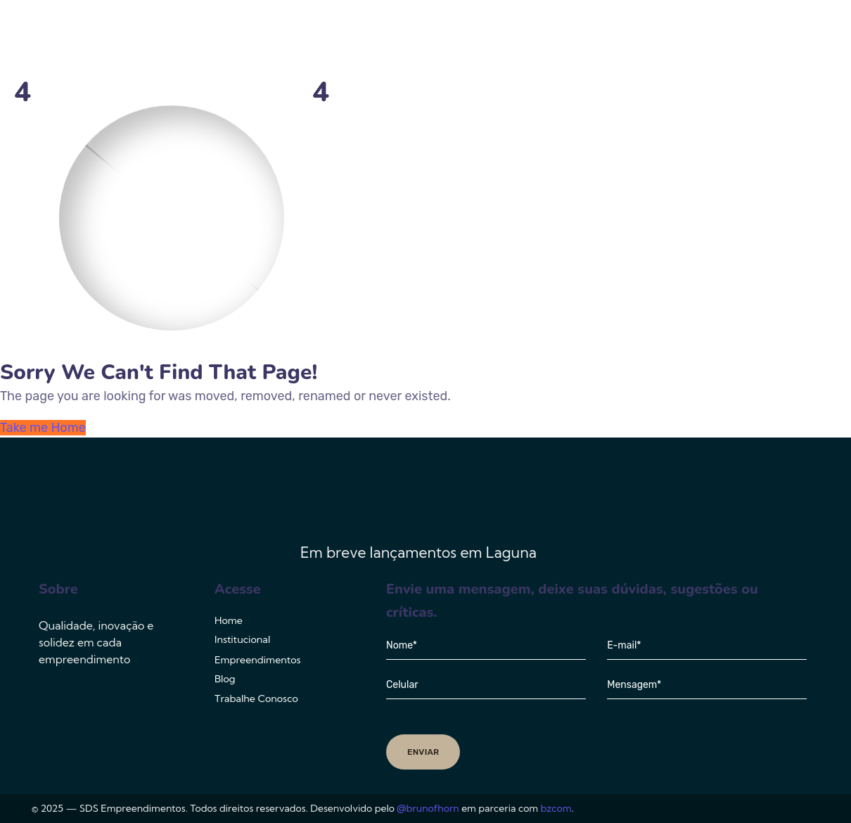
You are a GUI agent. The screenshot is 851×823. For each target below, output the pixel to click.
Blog (662, 39)
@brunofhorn (428, 808)
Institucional (448, 39)
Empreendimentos (565, 39)
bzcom (556, 808)
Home (371, 39)
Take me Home (43, 427)
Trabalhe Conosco (751, 39)
